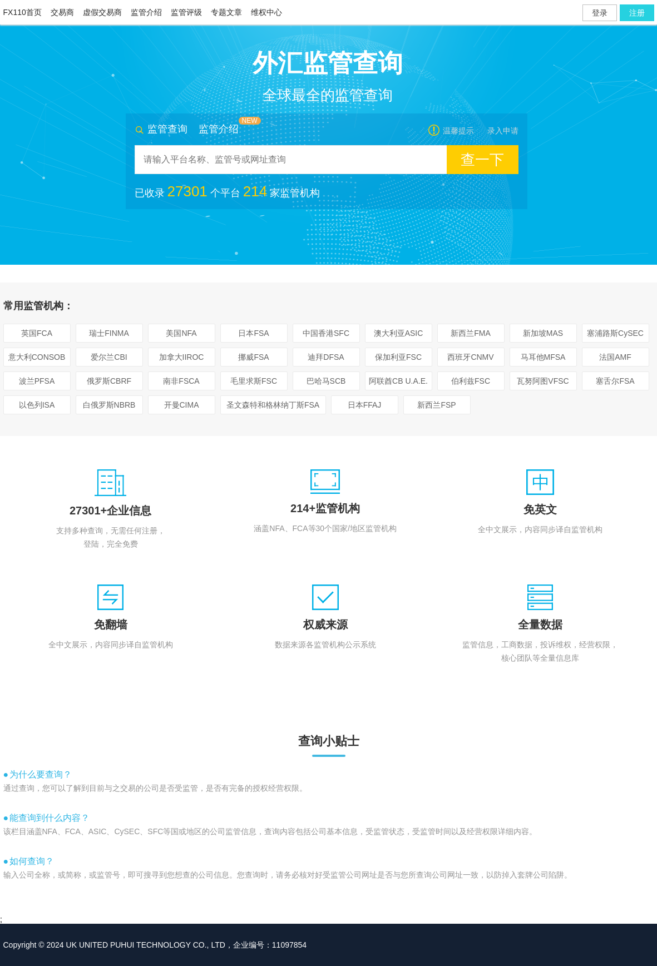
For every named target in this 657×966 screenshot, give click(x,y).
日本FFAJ (365, 404)
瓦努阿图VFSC (543, 381)
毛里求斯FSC (253, 381)
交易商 (62, 12)
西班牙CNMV (470, 357)
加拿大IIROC (181, 357)
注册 (637, 12)
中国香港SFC (326, 333)
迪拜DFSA (326, 357)
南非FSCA (181, 381)
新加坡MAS (543, 333)
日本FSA (253, 333)
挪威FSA (253, 357)
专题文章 (226, 12)
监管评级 (186, 12)
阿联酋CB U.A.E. (398, 381)
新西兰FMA (471, 333)
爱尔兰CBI (109, 357)
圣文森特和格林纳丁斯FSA (272, 404)
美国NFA (181, 333)
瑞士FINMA (109, 333)
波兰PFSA (37, 381)
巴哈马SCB (326, 381)
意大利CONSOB (37, 357)
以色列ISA (37, 404)
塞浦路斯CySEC (615, 333)
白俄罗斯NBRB (109, 404)
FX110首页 (22, 12)
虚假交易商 (102, 12)
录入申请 (502, 130)
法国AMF (615, 357)
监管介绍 (146, 12)
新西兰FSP (436, 404)
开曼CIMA (181, 404)
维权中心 (266, 12)
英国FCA (36, 333)
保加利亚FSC (398, 357)
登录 (599, 12)
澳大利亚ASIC (398, 333)
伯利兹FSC (470, 381)
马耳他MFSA (543, 357)
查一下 (482, 159)
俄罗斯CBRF (109, 381)
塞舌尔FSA (615, 381)
